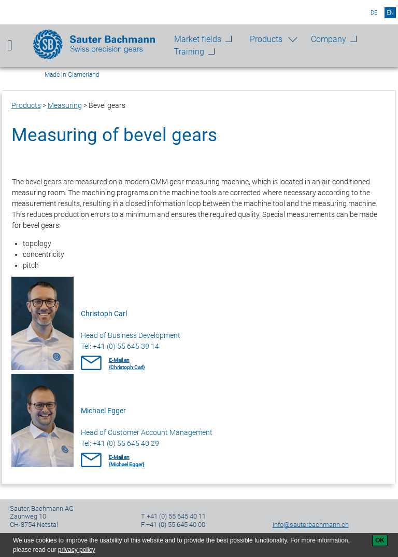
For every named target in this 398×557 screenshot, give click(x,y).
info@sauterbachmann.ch (311, 524)
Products (266, 39)
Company (328, 39)
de (374, 12)
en (390, 12)
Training (189, 52)
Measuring (65, 105)
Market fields (197, 39)
